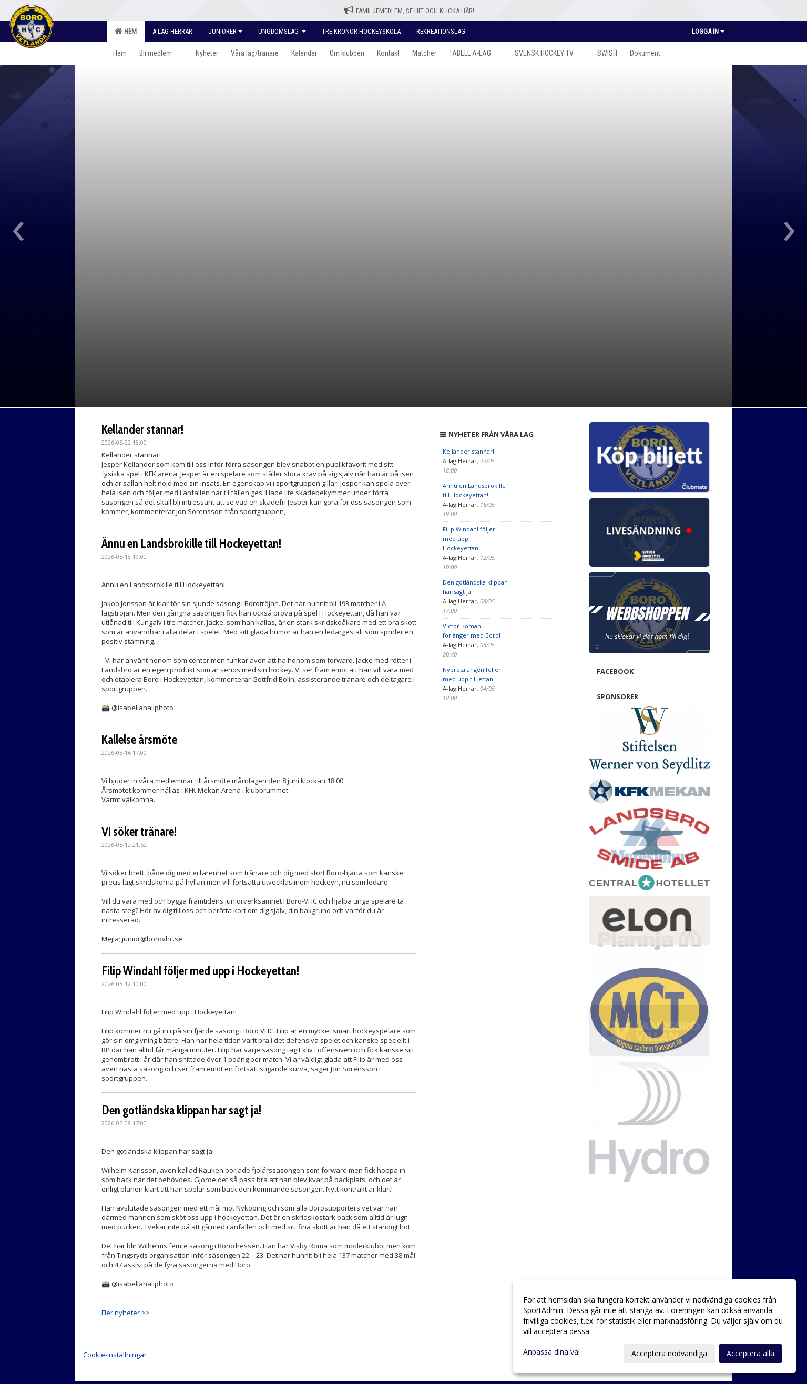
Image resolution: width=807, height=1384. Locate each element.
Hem (126, 31)
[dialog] (654, 1326)
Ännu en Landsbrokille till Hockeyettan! (191, 543)
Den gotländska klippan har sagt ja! (181, 1110)
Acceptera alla (750, 1353)
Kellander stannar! (142, 429)
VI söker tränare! (139, 831)
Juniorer (225, 31)
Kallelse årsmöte (139, 739)
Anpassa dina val (551, 1352)
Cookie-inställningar (115, 1354)
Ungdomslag (282, 31)
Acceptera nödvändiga (669, 1353)
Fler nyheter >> (125, 1312)
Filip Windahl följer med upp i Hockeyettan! (200, 970)
